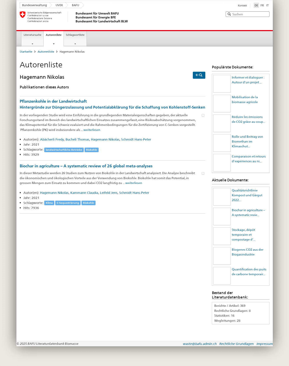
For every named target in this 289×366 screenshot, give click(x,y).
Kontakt (242, 5)
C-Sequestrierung (68, 203)
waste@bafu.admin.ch (200, 344)
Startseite (26, 51)
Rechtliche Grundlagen (236, 344)
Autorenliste (54, 34)
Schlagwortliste (75, 34)
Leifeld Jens (108, 193)
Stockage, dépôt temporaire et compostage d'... (243, 234)
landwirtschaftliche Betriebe (64, 149)
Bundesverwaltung (34, 5)
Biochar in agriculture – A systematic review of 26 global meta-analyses (86, 165)
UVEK (59, 5)
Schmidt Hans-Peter (136, 139)
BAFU (75, 5)
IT (267, 5)
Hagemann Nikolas (105, 139)
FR (262, 5)
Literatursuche (32, 34)
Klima (49, 203)
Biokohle (91, 149)
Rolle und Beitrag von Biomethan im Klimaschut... (247, 141)
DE (257, 5)
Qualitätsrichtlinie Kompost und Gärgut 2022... (247, 195)
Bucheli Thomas (77, 139)
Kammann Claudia (84, 193)
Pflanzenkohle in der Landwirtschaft (113, 104)
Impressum (265, 344)
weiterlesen (91, 130)
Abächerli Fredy (52, 139)
